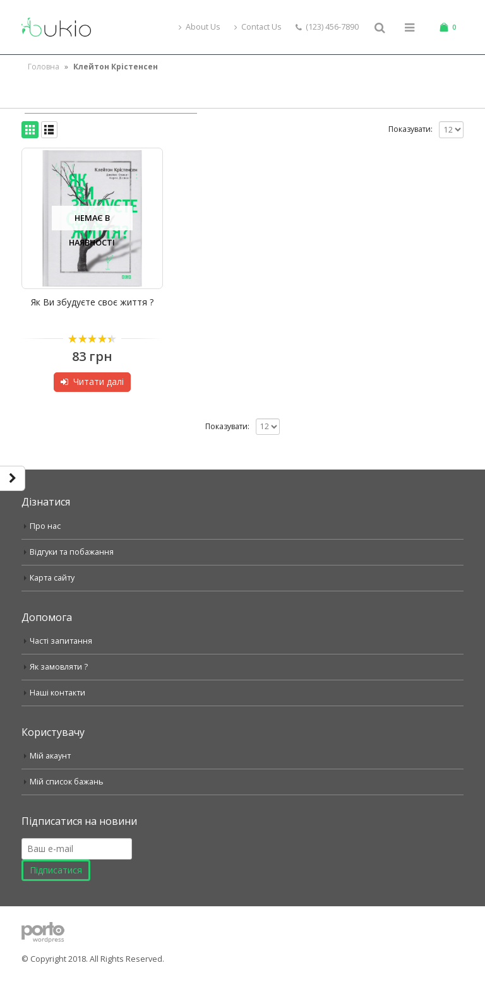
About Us (199, 26)
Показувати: (410, 129)
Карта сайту (52, 577)
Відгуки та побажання (72, 552)
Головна (43, 66)
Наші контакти (57, 692)
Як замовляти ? (59, 666)
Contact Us (258, 26)
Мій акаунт (50, 755)
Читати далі (98, 381)
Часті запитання (61, 641)
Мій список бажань (67, 781)
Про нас (45, 526)
